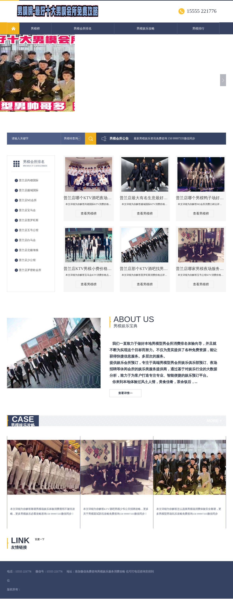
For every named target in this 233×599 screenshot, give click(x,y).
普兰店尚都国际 (28, 180)
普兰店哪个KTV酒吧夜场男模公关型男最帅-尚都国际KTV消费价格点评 (89, 198)
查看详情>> (125, 393)
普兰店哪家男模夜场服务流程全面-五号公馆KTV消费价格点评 (201, 268)
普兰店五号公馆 (28, 230)
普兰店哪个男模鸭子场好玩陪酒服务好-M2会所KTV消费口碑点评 (201, 198)
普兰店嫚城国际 (28, 190)
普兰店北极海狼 (28, 250)
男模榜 (35, 28)
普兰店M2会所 (28, 200)
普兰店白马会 (27, 240)
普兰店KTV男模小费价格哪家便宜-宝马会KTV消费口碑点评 (89, 268)
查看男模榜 (89, 213)
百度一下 (39, 539)
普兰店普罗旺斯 (28, 220)
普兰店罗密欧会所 (30, 270)
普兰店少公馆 (27, 260)
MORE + (214, 421)
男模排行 (198, 28)
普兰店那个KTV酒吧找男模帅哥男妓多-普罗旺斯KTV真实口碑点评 (145, 268)
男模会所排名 (83, 28)
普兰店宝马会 (27, 210)
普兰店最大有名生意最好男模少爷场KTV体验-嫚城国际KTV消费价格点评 (145, 198)
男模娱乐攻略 (146, 28)
